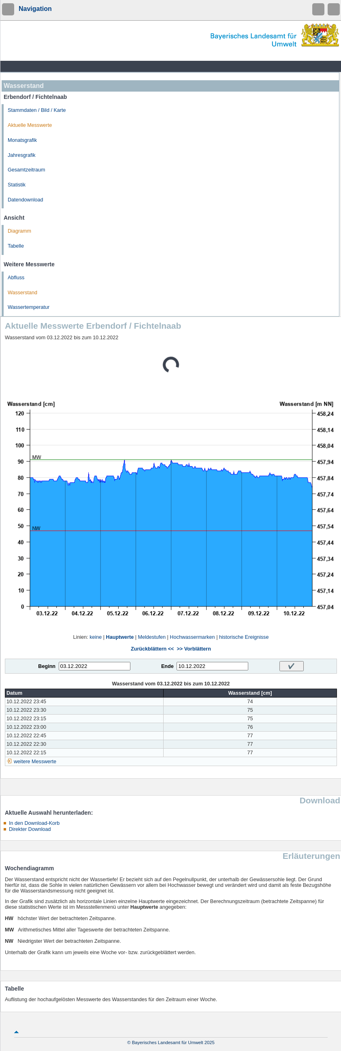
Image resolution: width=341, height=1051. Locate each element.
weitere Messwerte (35, 761)
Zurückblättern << (152, 649)
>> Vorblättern (194, 649)
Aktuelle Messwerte (30, 125)
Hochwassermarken (192, 637)
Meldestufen (152, 637)
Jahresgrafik (22, 155)
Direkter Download (30, 829)
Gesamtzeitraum (26, 170)
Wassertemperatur (28, 307)
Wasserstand (22, 292)
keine (96, 637)
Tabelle (16, 246)
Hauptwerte (120, 637)
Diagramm (19, 231)
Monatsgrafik (22, 140)
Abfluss (16, 277)
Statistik (17, 185)
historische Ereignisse (244, 637)
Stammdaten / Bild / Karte (37, 110)
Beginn (46, 666)
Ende (167, 666)
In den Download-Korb (34, 823)
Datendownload (25, 200)
